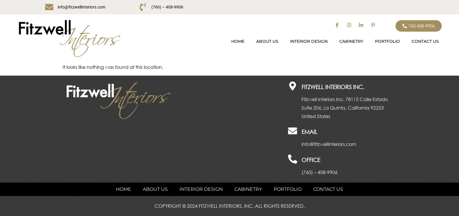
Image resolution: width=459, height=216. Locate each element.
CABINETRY (351, 41)
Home (237, 41)
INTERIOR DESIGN (309, 41)
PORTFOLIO (387, 41)
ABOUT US (267, 41)
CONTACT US (425, 41)
